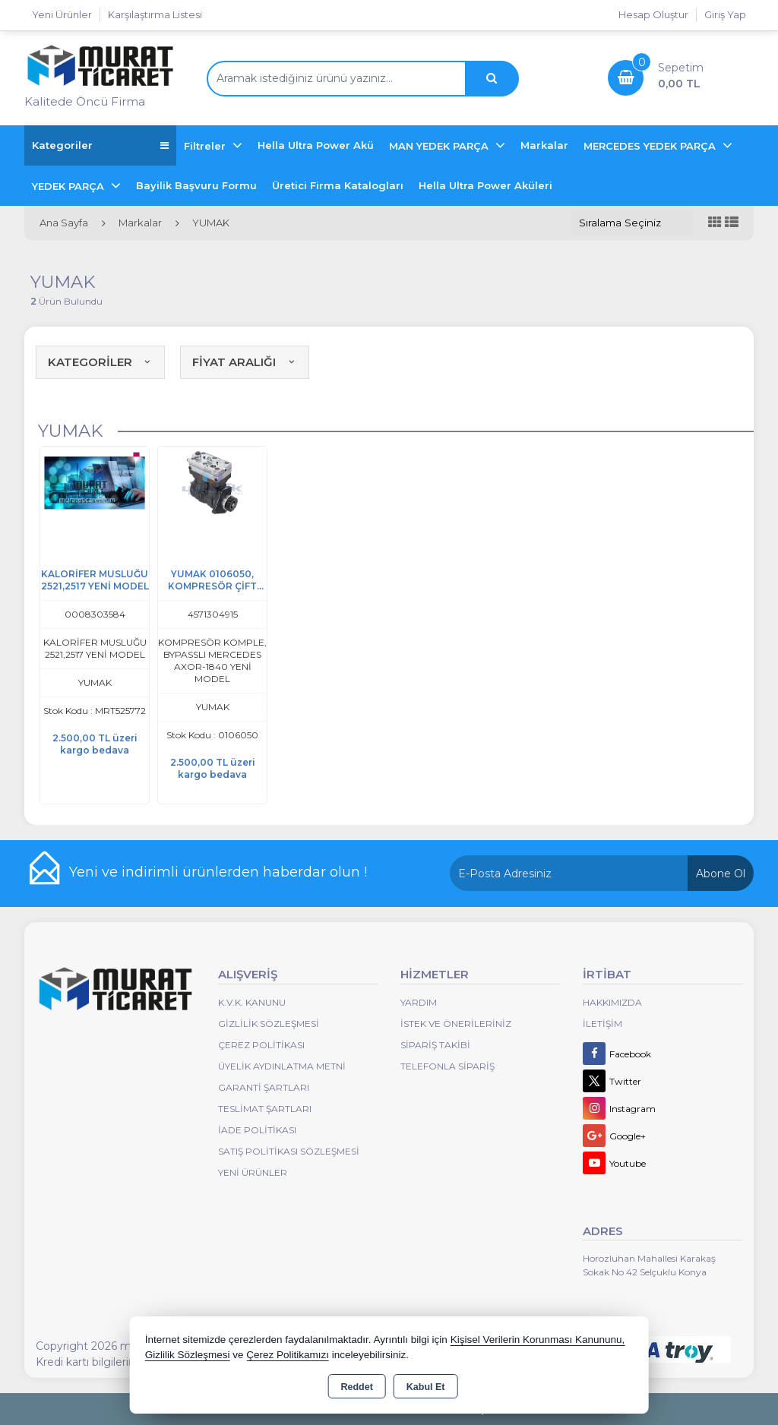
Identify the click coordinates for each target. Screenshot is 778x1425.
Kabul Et (425, 1387)
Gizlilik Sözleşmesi (268, 1023)
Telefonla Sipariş (447, 1066)
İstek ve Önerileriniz (455, 1023)
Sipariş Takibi (435, 1045)
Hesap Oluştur (653, 14)
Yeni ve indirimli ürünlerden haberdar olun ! (218, 872)
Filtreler (206, 146)
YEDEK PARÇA (69, 186)
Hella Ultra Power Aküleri (485, 185)
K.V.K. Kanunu (252, 1002)
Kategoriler (100, 145)
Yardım (418, 1002)
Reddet (356, 1387)
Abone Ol (720, 873)
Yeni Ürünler (252, 1172)
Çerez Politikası (261, 1045)
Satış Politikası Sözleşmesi (288, 1151)
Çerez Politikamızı (287, 1354)
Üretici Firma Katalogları (337, 185)
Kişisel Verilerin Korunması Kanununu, (538, 1339)
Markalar (544, 145)
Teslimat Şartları (265, 1108)
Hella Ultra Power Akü (316, 145)
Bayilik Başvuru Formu (196, 185)
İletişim (602, 1023)
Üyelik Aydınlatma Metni (282, 1066)
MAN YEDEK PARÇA (440, 146)
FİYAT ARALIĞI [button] (244, 362)
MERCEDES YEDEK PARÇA (651, 146)
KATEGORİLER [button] (100, 362)
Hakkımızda (612, 1002)
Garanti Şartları (263, 1087)
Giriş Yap (725, 14)
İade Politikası (257, 1130)
